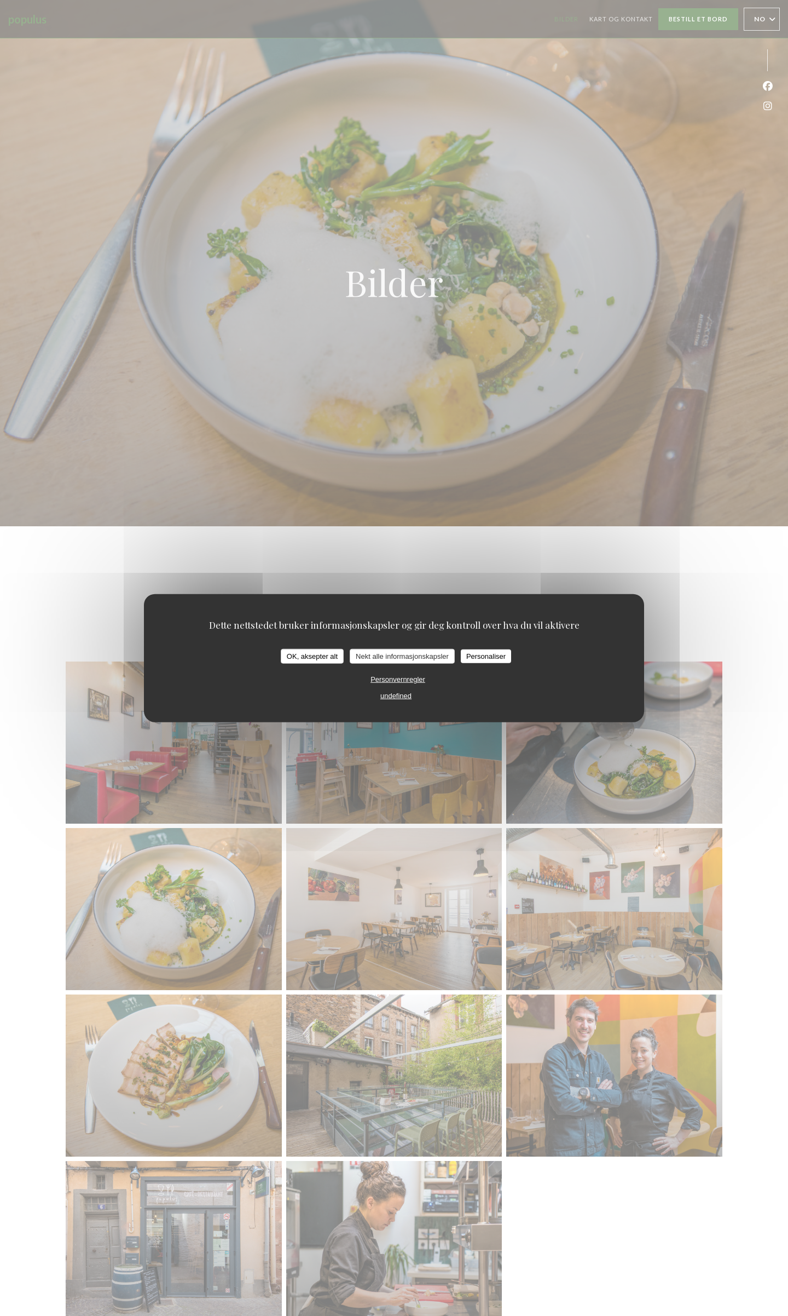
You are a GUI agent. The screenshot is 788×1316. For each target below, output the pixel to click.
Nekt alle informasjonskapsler (402, 656)
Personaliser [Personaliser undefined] (486, 656)
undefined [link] (396, 696)
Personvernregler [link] (397, 679)
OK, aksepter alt (312, 656)
